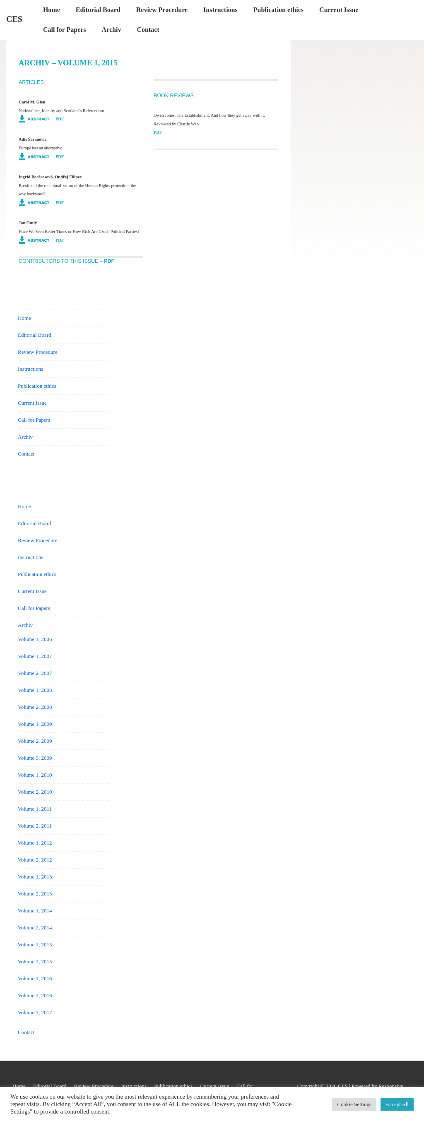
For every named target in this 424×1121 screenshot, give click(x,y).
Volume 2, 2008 (35, 707)
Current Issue (338, 9)
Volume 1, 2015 (35, 944)
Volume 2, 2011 (35, 826)
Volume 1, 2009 (35, 724)
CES (14, 19)
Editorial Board (98, 9)
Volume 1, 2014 (35, 910)
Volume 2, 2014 (35, 927)
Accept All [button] (397, 1104)
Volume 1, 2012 (35, 843)
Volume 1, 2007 (35, 656)
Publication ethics (278, 9)
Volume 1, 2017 (35, 1012)
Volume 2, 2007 (35, 673)
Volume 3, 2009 (35, 758)
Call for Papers (64, 29)
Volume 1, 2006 (35, 639)
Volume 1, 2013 (35, 877)
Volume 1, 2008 (35, 690)
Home (51, 9)
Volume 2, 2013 (35, 894)
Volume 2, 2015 (35, 961)
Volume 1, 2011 (35, 809)
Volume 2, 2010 (35, 792)
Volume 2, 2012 (35, 860)
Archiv (111, 29)
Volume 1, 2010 (35, 775)
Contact (148, 29)
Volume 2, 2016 (35, 995)
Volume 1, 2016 (35, 978)
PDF (59, 119)
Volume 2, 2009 (35, 741)
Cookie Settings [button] (354, 1104)
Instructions (220, 9)
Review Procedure (162, 9)
